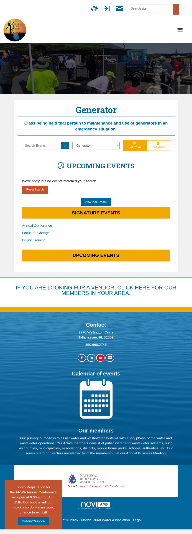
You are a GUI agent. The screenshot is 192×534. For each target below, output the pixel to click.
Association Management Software (96, 506)
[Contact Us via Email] (109, 358)
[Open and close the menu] (106, 30)
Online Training (34, 240)
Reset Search (35, 189)
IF (19, 287)
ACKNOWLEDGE (33, 520)
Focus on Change (36, 233)
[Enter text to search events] (41, 145)
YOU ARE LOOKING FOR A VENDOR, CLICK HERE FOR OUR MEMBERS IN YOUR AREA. (99, 290)
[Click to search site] (176, 9)
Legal (137, 520)
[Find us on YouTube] (100, 358)
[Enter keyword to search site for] (150, 8)
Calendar (158, 145)
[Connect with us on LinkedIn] (91, 358)
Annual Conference (37, 225)
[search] (65, 145)
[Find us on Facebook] (82, 358)
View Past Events (96, 201)
